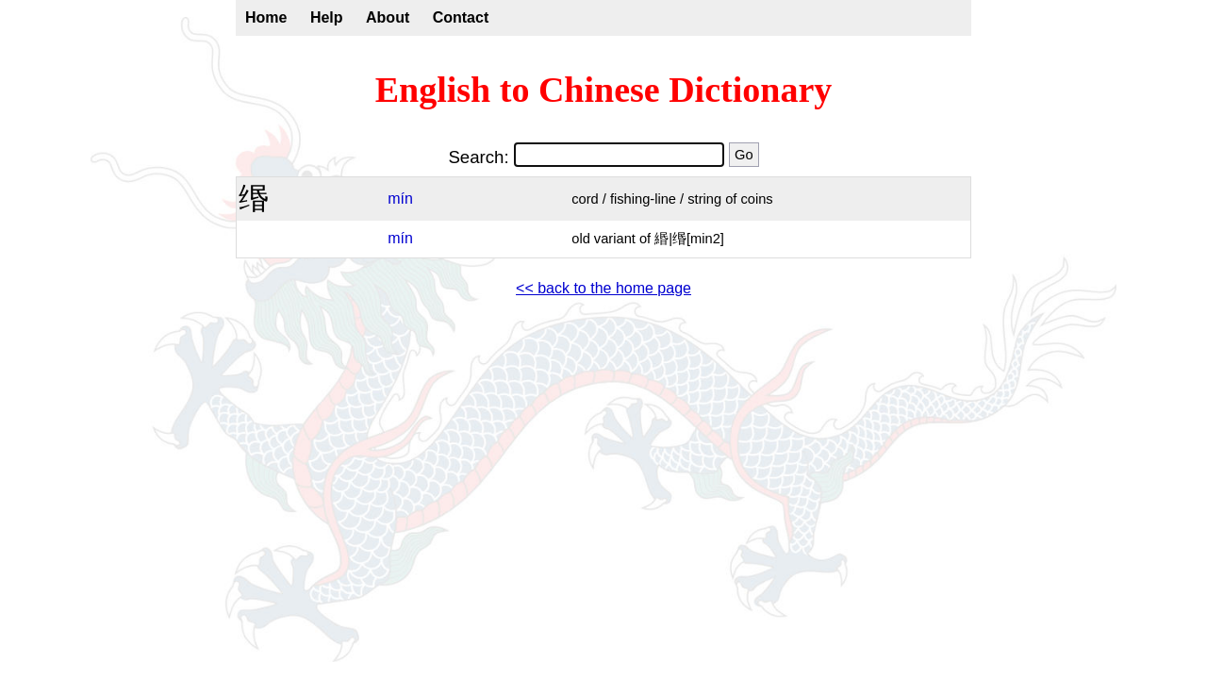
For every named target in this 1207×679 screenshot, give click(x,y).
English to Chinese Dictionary (604, 89)
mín (400, 198)
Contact (461, 17)
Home (266, 17)
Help (326, 17)
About (387, 17)
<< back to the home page (603, 288)
